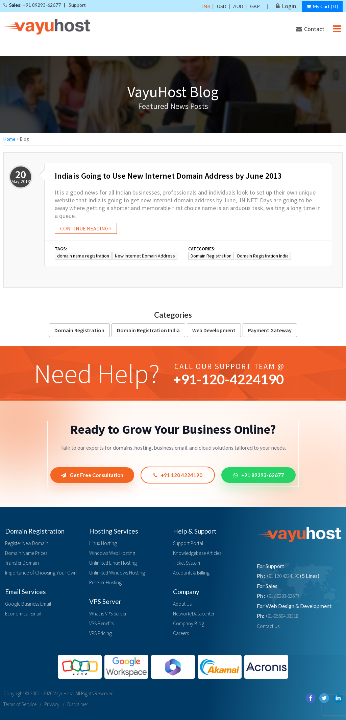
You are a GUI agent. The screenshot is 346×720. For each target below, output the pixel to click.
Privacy (51, 704)
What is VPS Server (108, 613)
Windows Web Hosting (112, 553)
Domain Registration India (263, 256)
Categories (173, 314)
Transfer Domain (22, 563)
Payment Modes (314, 65)
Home (9, 139)
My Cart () (322, 6)
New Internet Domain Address (145, 256)
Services (235, 49)
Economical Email (23, 613)
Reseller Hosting (105, 582)
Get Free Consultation (92, 475)
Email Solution (91, 49)
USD (221, 6)
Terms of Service (19, 704)
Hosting (50, 49)
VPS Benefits (101, 623)
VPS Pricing (100, 633)
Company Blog (188, 623)
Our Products (276, 49)
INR (206, 6)
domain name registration (83, 256)
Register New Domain (26, 543)
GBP (255, 6)
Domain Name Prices (26, 553)
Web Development (214, 330)
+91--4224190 (228, 379)
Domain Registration (211, 256)
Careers (181, 633)
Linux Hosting (103, 543)
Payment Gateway (270, 330)
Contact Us (268, 626)
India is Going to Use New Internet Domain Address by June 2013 (168, 176)
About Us (182, 604)
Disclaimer (77, 704)
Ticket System (186, 563)
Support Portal (188, 543)
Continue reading (86, 228)
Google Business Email (28, 604)
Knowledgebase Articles (197, 553)
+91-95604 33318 (281, 616)
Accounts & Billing (191, 572)
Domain (16, 49)
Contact (310, 29)
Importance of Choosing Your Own (41, 572)
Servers (131, 49)
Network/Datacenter (194, 613)
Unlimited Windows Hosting (117, 572)
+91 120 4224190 (177, 475)
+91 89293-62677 (258, 475)
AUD (238, 6)
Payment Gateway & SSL (183, 49)
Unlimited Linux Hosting (113, 563)
